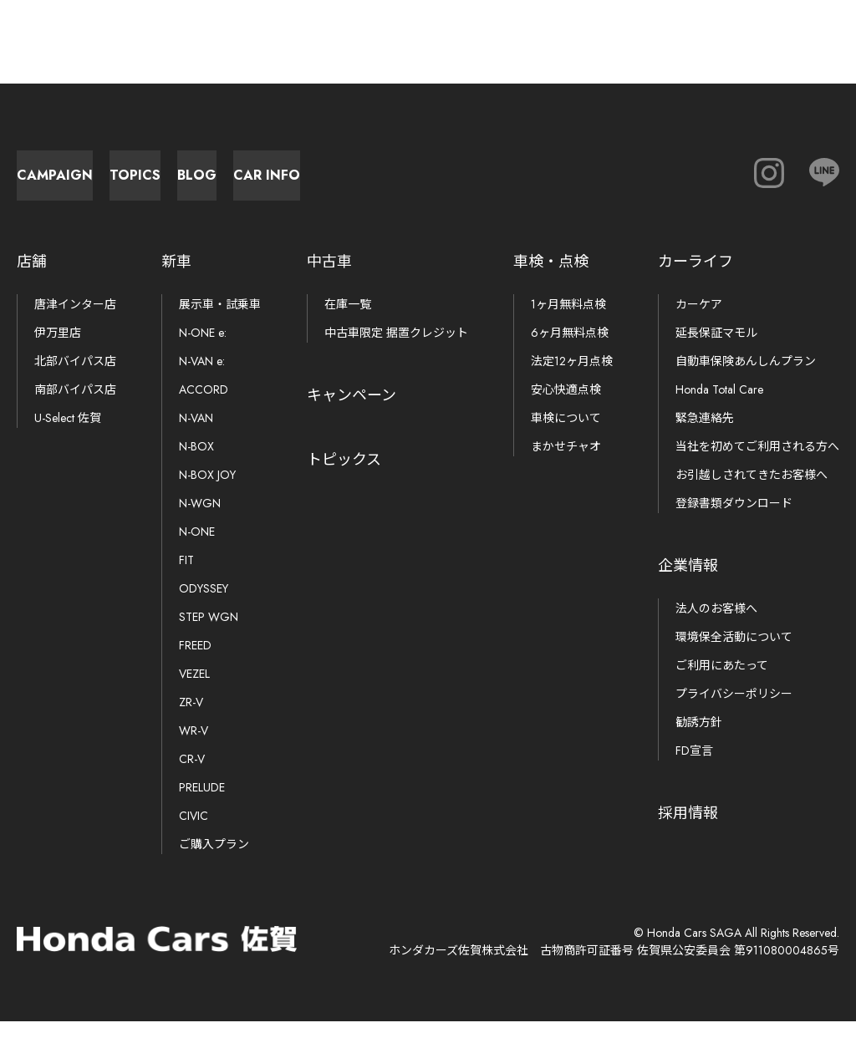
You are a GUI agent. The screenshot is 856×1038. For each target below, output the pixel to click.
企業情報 (688, 582)
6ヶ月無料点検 (570, 349)
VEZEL (194, 690)
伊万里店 (57, 349)
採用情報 (688, 830)
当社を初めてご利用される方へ (757, 463)
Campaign (101, 183)
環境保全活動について (733, 653)
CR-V (192, 775)
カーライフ (695, 278)
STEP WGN (208, 633)
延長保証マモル (716, 349)
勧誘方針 (698, 738)
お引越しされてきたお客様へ (751, 491)
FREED (195, 662)
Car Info (652, 183)
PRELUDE (202, 804)
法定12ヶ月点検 (572, 377)
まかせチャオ (566, 463)
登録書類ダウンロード (733, 519)
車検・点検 (550, 278)
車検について (566, 434)
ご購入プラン (214, 860)
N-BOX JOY (207, 491)
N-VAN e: (202, 377)
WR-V (193, 747)
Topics (284, 183)
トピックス (344, 476)
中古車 (329, 278)
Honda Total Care (719, 406)
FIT (186, 576)
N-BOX (196, 463)
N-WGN (200, 519)
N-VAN (196, 434)
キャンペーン (351, 412)
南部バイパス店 (75, 406)
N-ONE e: (203, 349)
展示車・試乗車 (220, 321)
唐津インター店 (75, 321)
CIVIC (193, 832)
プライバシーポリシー (733, 710)
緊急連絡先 (704, 434)
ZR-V (191, 718)
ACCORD (203, 406)
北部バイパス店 (75, 377)
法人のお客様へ (716, 625)
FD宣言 (694, 767)
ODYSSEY (203, 605)
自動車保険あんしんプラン (745, 377)
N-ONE (197, 548)
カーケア (698, 321)
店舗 (32, 278)
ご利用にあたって (721, 682)
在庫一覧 (347, 321)
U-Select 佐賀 (67, 434)
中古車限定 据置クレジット (396, 349)
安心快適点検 (566, 406)
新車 (176, 278)
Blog (468, 183)
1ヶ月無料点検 (568, 321)
